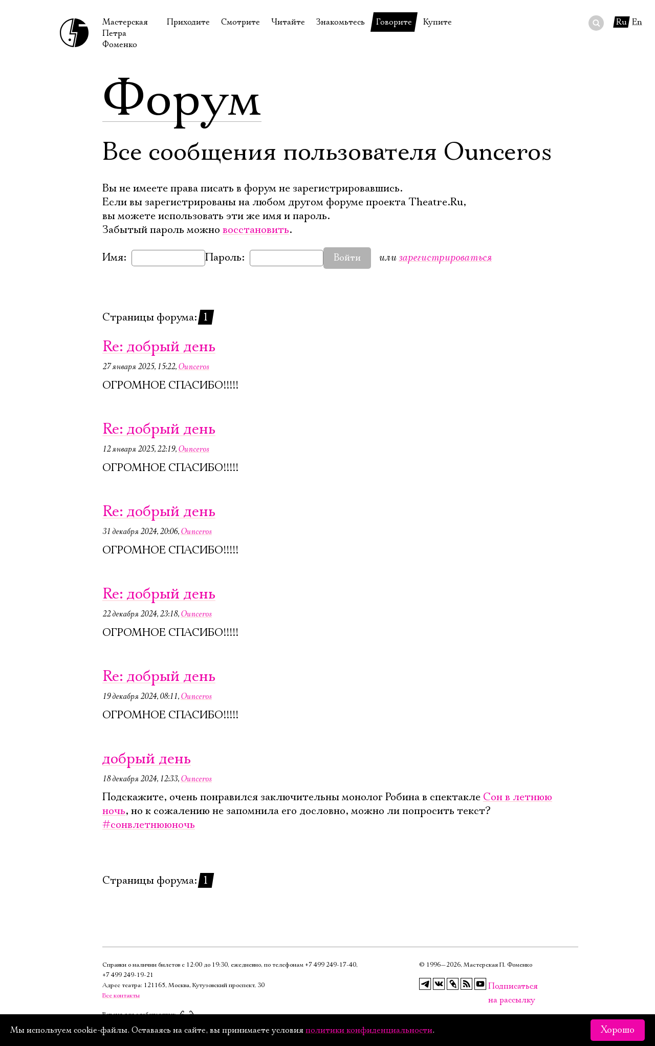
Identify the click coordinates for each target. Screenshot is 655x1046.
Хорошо (618, 1030)
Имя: (114, 257)
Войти (347, 258)
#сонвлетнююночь (148, 824)
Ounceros (193, 366)
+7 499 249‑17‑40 (330, 965)
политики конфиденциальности (368, 1030)
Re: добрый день (158, 346)
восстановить (256, 230)
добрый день (146, 759)
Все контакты (121, 995)
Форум (181, 100)
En (637, 22)
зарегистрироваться (445, 257)
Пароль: (225, 257)
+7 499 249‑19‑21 (128, 975)
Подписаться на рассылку (494, 986)
